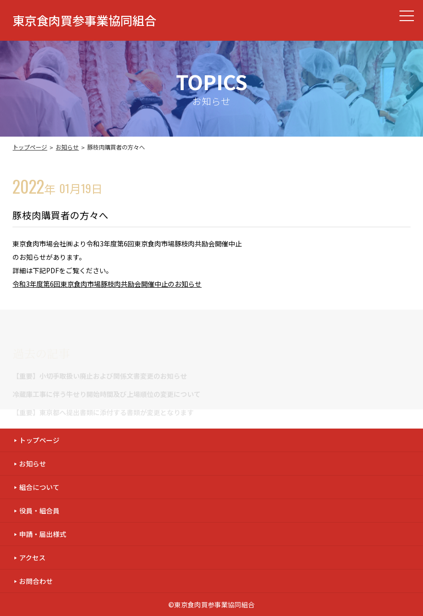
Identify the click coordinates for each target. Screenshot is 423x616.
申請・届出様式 (42, 534)
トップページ (29, 147)
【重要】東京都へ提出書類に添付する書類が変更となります (103, 412)
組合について (39, 487)
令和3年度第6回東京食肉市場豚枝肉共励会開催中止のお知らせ (106, 284)
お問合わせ (36, 581)
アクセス (32, 557)
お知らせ (67, 147)
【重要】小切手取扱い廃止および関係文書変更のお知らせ (99, 376)
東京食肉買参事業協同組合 (84, 20)
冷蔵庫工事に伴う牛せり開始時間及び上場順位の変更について (106, 394)
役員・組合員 (39, 510)
